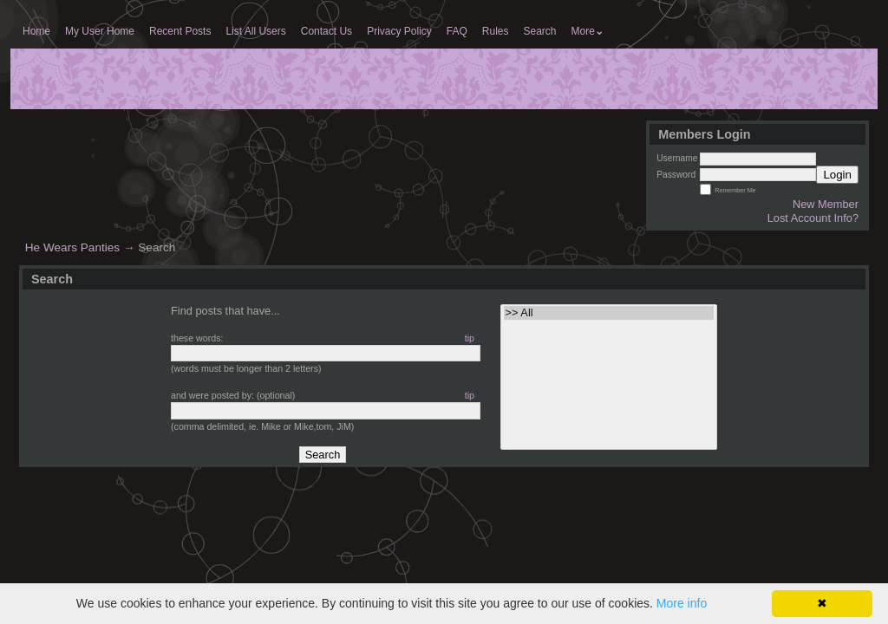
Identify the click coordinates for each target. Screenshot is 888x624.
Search (540, 31)
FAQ (457, 31)
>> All (609, 313)
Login (837, 174)
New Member (826, 204)
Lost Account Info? (813, 217)
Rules (495, 31)
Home (36, 31)
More (587, 31)
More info (681, 603)
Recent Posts (180, 31)
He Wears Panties (72, 247)
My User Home (99, 31)
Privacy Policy (399, 31)
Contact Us (326, 31)
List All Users (255, 31)
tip (469, 338)
